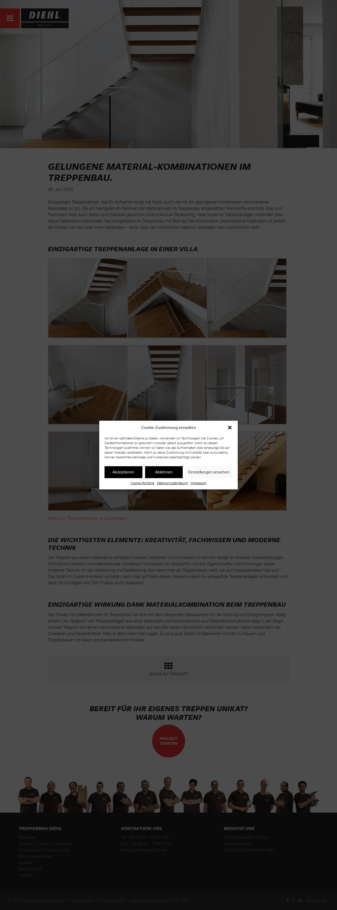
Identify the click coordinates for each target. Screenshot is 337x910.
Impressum (198, 483)
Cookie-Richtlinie (142, 483)
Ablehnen (164, 471)
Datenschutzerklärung (172, 483)
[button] (229, 427)
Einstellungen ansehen (209, 471)
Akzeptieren (123, 471)
